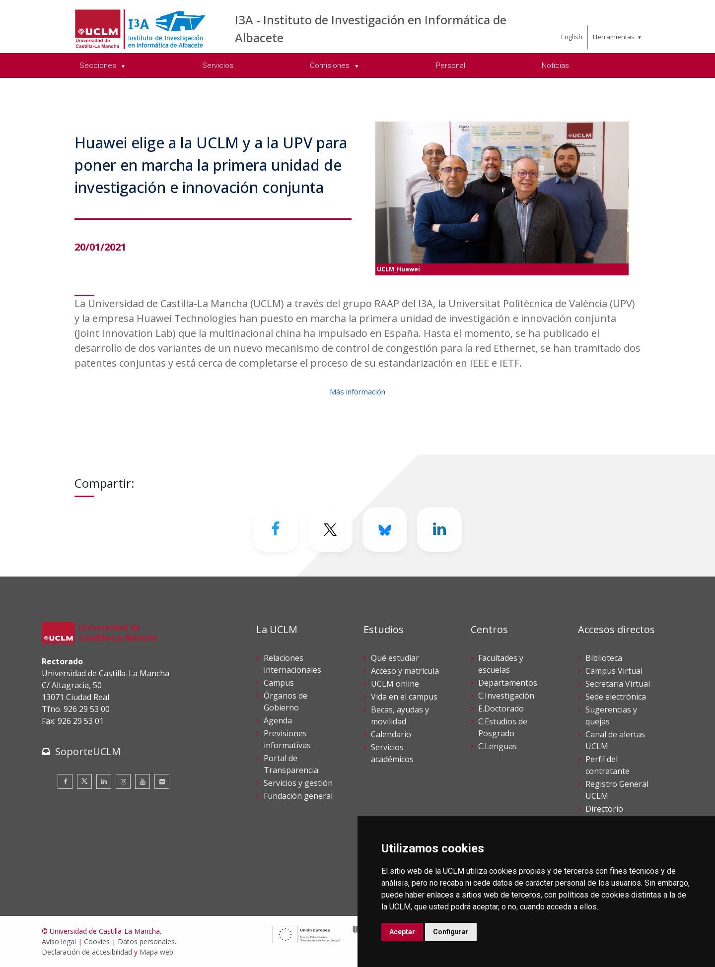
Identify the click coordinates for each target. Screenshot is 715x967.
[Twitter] (330, 529)
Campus (279, 682)
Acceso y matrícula (405, 670)
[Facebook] (275, 529)
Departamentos (507, 682)
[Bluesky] (384, 529)
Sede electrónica (615, 696)
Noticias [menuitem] (555, 65)
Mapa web (156, 952)
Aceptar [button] (402, 932)
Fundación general (298, 795)
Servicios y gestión (298, 782)
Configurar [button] (451, 932)
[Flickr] (161, 781)
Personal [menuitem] (450, 65)
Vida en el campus (404, 696)
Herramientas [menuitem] (614, 36)
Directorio (604, 808)
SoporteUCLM (88, 751)
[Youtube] (142, 781)
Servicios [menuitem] (217, 65)
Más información (357, 391)
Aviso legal (59, 941)
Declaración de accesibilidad (87, 952)
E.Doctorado (501, 708)
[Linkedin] (439, 529)
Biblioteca (603, 657)
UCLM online (395, 683)
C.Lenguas (497, 746)
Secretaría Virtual (617, 683)
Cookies (97, 941)
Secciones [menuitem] (98, 65)
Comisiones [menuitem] (331, 65)
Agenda (278, 720)
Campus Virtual (614, 670)
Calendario (391, 734)
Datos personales (146, 941)
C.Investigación (506, 695)
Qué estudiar (395, 657)
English (571, 36)
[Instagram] (123, 781)
